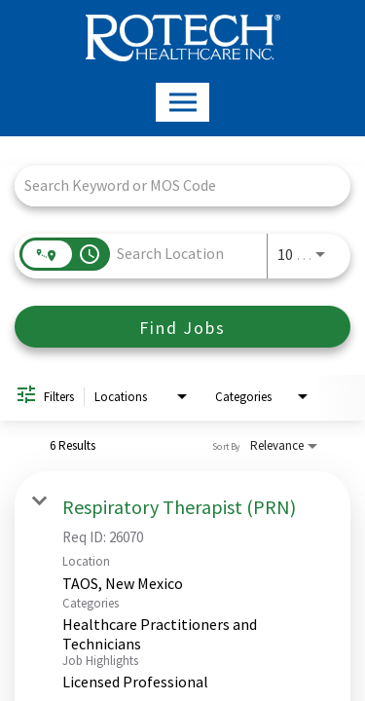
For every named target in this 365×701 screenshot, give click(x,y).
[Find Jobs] (182, 327)
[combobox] (172, 185)
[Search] (182, 327)
